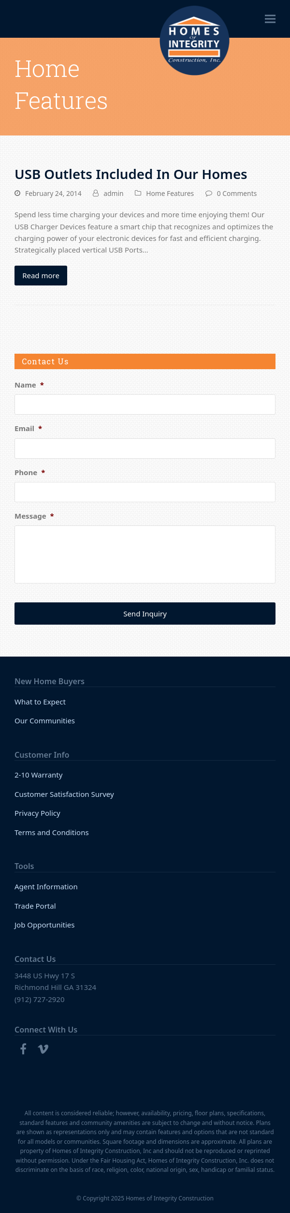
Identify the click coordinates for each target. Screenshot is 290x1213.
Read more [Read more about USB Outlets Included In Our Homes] (40, 275)
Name (29, 384)
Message (34, 516)
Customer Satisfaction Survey (64, 794)
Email (28, 428)
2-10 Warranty (38, 774)
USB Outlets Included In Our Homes (130, 174)
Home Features (170, 193)
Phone (29, 472)
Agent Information (46, 886)
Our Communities (44, 720)
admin (113, 193)
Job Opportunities (44, 924)
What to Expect (40, 701)
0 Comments (237, 193)
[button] (270, 19)
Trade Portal (35, 906)
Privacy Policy (37, 813)
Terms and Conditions (51, 832)
